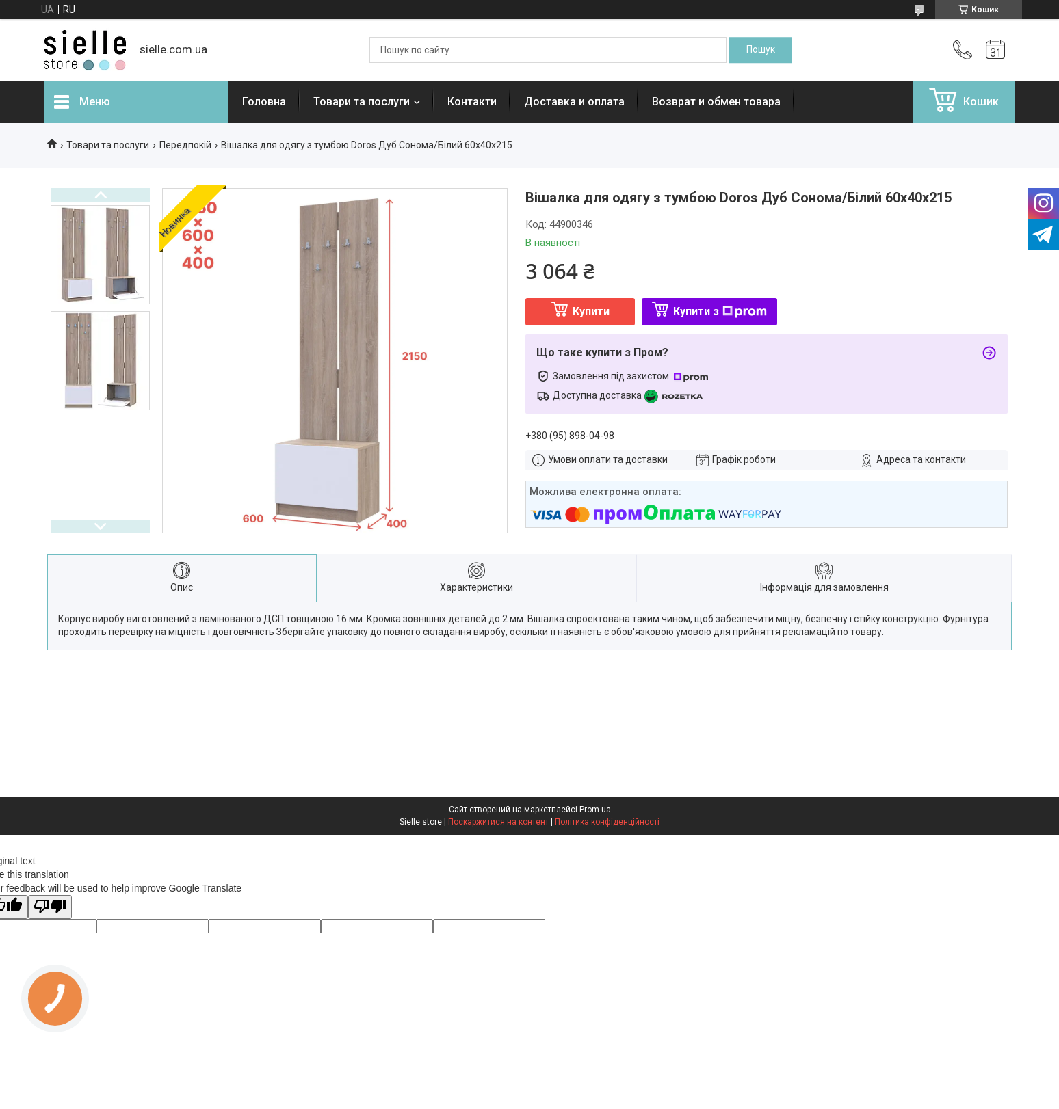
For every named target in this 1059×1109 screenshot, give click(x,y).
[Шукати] (760, 50)
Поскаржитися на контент (498, 822)
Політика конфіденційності (607, 822)
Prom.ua (595, 809)
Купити (591, 311)
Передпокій (185, 144)
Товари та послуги (361, 101)
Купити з (720, 311)
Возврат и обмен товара (716, 101)
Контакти (472, 101)
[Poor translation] (50, 907)
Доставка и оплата (574, 101)
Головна (264, 101)
